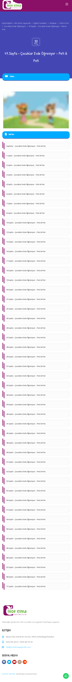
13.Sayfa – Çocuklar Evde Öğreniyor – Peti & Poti (25, 242)
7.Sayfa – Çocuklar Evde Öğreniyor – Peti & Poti (25, 203)
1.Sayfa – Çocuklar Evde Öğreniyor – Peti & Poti (25, 155)
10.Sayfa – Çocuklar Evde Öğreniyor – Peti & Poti (25, 222)
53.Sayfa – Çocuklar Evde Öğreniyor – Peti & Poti (25, 481)
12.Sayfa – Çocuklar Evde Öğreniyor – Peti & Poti (25, 232)
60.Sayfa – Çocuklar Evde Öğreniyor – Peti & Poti (25, 529)
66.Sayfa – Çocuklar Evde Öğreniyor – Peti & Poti (25, 558)
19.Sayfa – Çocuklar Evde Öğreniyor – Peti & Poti (25, 280)
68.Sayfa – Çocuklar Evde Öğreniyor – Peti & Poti (25, 577)
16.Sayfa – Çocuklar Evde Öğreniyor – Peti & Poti (25, 251)
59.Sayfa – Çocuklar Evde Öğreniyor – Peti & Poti (25, 519)
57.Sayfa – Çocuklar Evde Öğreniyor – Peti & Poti (25, 510)
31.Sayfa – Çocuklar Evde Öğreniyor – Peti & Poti (25, 366)
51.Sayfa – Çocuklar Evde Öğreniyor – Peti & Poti (25, 462)
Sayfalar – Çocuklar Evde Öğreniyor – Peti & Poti (26, 146)
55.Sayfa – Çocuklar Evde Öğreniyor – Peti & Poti (25, 491)
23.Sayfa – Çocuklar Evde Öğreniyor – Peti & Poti (25, 309)
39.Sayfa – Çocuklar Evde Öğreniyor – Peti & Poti (25, 404)
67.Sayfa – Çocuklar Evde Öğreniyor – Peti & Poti (25, 567)
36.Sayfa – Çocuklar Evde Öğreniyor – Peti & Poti (25, 395)
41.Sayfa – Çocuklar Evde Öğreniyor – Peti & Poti (25, 423)
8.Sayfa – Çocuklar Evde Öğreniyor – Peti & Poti (25, 213)
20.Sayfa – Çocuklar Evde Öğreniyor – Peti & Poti (25, 289)
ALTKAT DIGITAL (8, 674)
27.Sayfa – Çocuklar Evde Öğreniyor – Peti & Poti (25, 337)
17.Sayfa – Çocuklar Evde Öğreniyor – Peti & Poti (25, 261)
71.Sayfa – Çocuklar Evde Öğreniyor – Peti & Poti (25, 586)
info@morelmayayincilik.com (18, 647)
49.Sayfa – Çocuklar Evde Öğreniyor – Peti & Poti (25, 452)
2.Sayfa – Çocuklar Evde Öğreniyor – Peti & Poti (25, 165)
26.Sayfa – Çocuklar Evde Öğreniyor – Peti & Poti (25, 328)
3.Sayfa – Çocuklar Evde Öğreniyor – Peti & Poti (25, 175)
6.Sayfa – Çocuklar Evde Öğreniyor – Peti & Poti (25, 194)
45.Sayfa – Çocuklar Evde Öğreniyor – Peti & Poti (25, 433)
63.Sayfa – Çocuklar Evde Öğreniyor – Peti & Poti (25, 538)
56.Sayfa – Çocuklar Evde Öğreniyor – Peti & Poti (25, 500)
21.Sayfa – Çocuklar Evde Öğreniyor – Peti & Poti (25, 299)
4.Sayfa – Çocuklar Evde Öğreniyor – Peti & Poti (25, 184)
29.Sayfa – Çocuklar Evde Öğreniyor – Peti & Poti (25, 356)
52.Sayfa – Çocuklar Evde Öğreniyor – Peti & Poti (25, 471)
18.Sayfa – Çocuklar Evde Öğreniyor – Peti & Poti (25, 270)
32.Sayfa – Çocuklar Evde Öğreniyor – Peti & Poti (25, 376)
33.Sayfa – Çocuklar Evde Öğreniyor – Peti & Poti (25, 385)
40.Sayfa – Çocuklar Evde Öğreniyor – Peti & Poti (25, 414)
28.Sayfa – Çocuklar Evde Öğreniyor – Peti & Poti (25, 347)
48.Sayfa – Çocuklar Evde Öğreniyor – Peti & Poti (25, 443)
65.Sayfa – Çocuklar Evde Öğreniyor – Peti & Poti (25, 548)
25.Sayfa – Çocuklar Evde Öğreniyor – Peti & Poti (25, 318)
